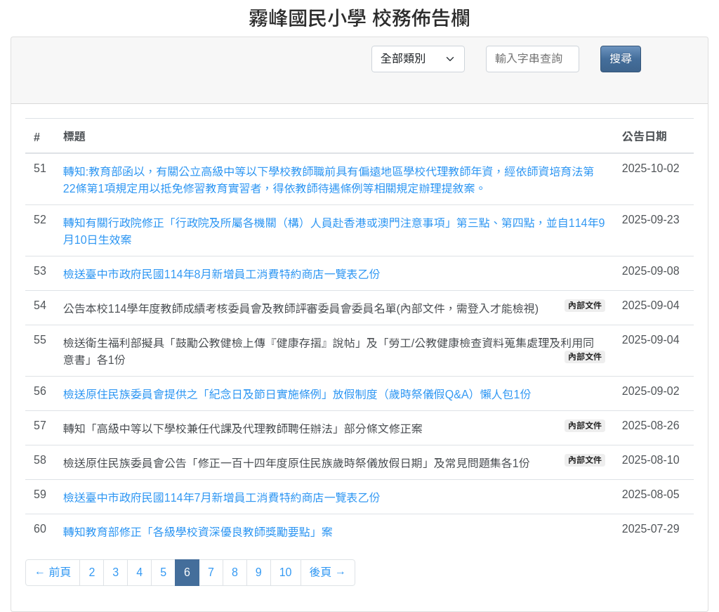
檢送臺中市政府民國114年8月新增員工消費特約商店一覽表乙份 (222, 274)
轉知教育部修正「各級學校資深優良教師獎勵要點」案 (198, 532)
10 (285, 572)
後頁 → (328, 572)
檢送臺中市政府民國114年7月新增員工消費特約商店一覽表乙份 (222, 498)
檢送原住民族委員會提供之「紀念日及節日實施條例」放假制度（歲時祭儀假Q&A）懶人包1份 (297, 395)
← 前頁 (52, 572)
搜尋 (620, 59)
